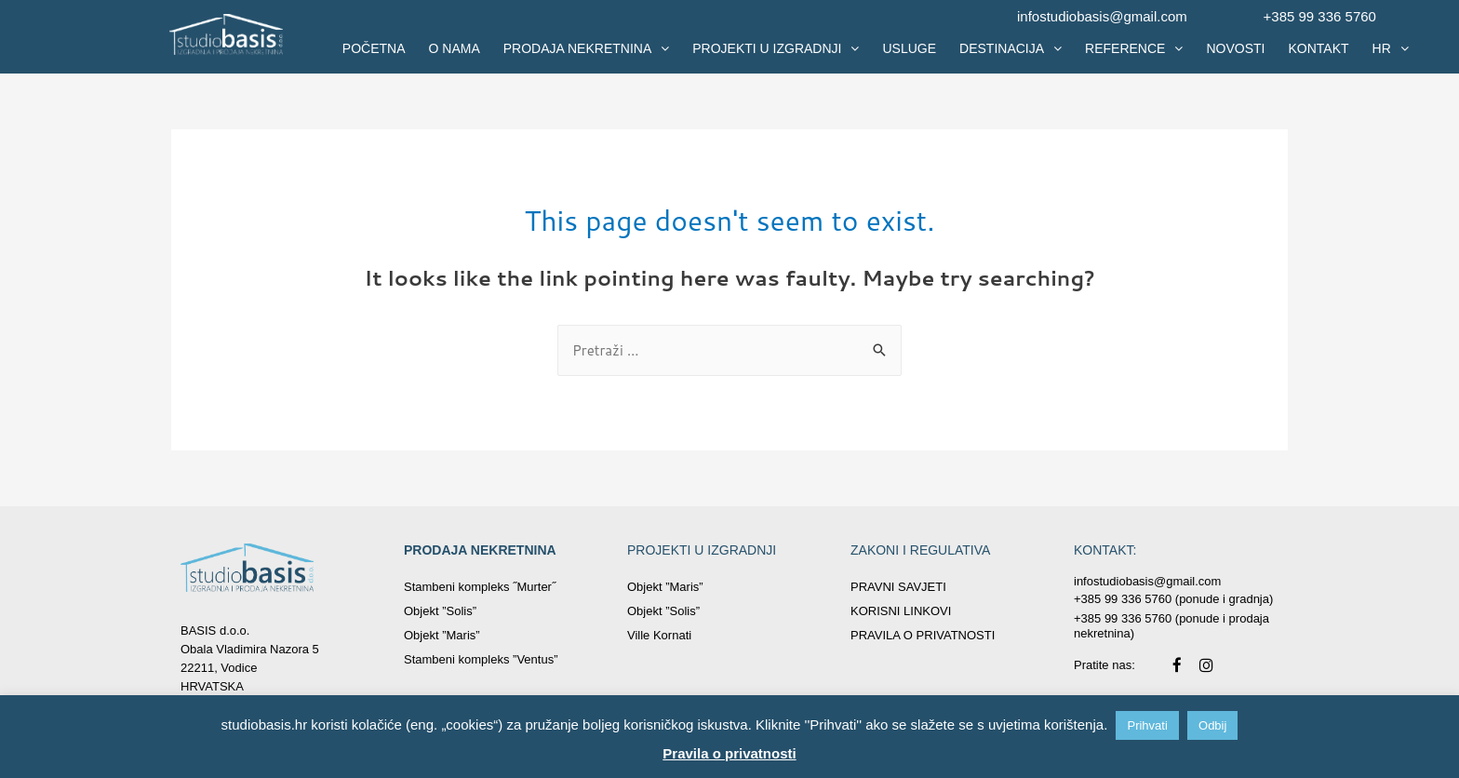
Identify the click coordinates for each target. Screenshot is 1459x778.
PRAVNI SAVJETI (898, 587)
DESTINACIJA (1010, 48)
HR (1390, 48)
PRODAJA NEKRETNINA (586, 48)
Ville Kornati (659, 635)
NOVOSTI (1235, 48)
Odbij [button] (1212, 725)
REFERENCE (1134, 48)
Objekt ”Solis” (440, 611)
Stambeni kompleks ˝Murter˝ (479, 587)
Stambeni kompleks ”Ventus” (480, 659)
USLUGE (909, 48)
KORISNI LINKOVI (900, 611)
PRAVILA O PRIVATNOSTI (922, 635)
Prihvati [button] (1147, 725)
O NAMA (454, 48)
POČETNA (374, 48)
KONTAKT (1318, 48)
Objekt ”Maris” (442, 635)
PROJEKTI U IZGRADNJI (775, 48)
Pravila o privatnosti (729, 753)
